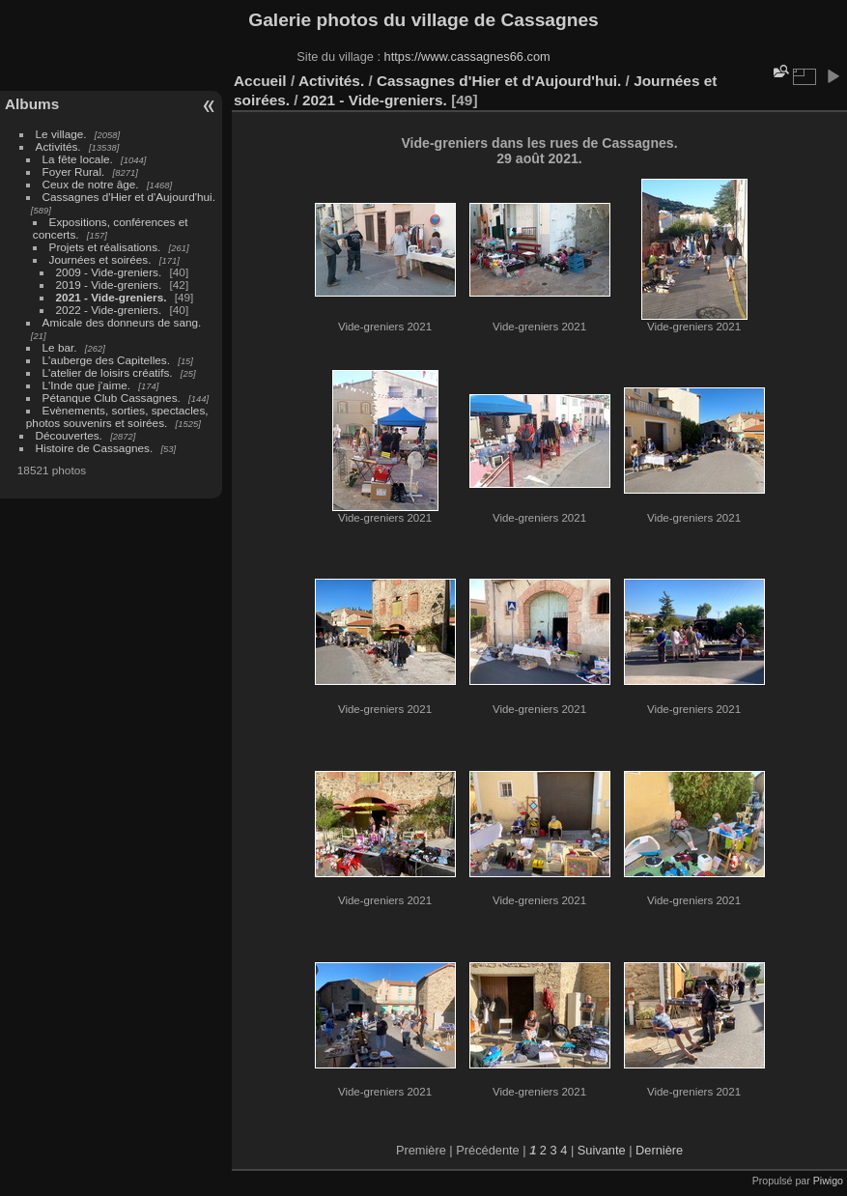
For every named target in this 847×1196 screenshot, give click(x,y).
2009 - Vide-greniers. (109, 272)
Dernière (659, 1150)
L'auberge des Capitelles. (106, 360)
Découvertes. (69, 435)
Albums (32, 104)
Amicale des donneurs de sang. (122, 322)
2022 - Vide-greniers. (110, 309)
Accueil (260, 80)
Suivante (602, 1150)
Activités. (58, 146)
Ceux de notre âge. (90, 184)
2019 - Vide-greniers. (109, 284)
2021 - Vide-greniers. (111, 297)
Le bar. (59, 347)
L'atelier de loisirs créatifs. (107, 372)
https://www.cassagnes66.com (467, 56)
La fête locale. (77, 159)
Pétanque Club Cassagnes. (111, 397)
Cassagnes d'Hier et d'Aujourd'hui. (128, 196)
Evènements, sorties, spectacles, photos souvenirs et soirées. (117, 416)
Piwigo (828, 1180)
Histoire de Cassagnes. (95, 447)
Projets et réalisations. (105, 247)
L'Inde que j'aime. (86, 385)
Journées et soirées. (100, 259)
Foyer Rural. (73, 171)
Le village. (61, 134)
